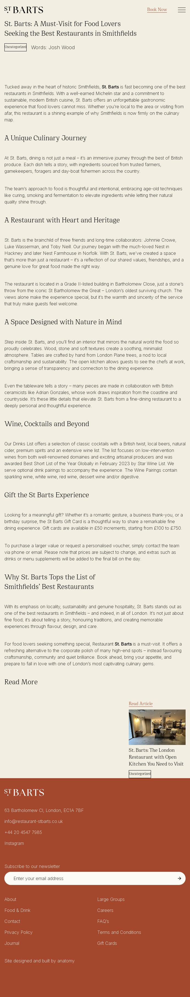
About (10, 899)
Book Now (157, 10)
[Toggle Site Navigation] (182, 10)
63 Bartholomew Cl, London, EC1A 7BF (44, 810)
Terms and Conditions (119, 932)
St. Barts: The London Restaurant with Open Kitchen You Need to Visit (156, 757)
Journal (11, 943)
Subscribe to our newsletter (32, 866)
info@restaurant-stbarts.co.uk (33, 821)
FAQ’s (103, 921)
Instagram (14, 843)
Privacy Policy (18, 932)
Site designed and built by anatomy (39, 961)
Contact (12, 921)
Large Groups (111, 899)
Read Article (141, 704)
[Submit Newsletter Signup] (179, 878)
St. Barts (110, 87)
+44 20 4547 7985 (23, 832)
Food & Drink (17, 910)
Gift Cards (107, 943)
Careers (105, 910)
